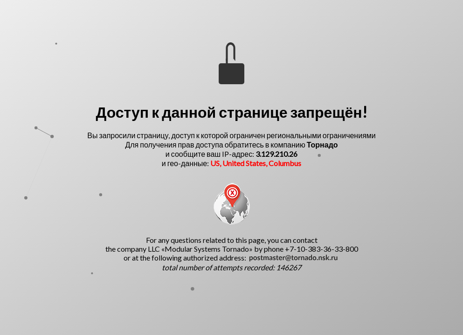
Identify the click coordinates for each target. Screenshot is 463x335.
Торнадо (322, 144)
